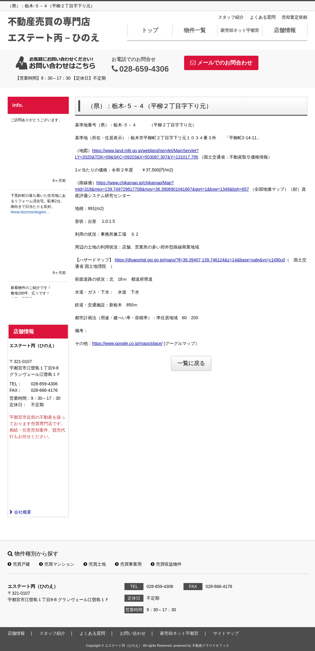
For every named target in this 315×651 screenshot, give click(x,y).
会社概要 (20, 512)
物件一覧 (195, 30)
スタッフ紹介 (231, 17)
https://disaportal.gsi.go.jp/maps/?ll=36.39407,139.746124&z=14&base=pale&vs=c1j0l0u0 (200, 259)
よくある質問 (263, 17)
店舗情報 (285, 30)
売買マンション (56, 564)
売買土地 (94, 564)
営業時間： (20, 398)
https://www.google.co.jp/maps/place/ (127, 343)
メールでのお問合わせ (221, 63)
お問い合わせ (133, 633)
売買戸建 (19, 564)
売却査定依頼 (294, 17)
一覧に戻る (191, 363)
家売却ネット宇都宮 (239, 30)
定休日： (18, 404)
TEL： (15, 383)
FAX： (15, 390)
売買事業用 (128, 564)
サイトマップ (226, 633)
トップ (150, 30)
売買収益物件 (166, 564)
